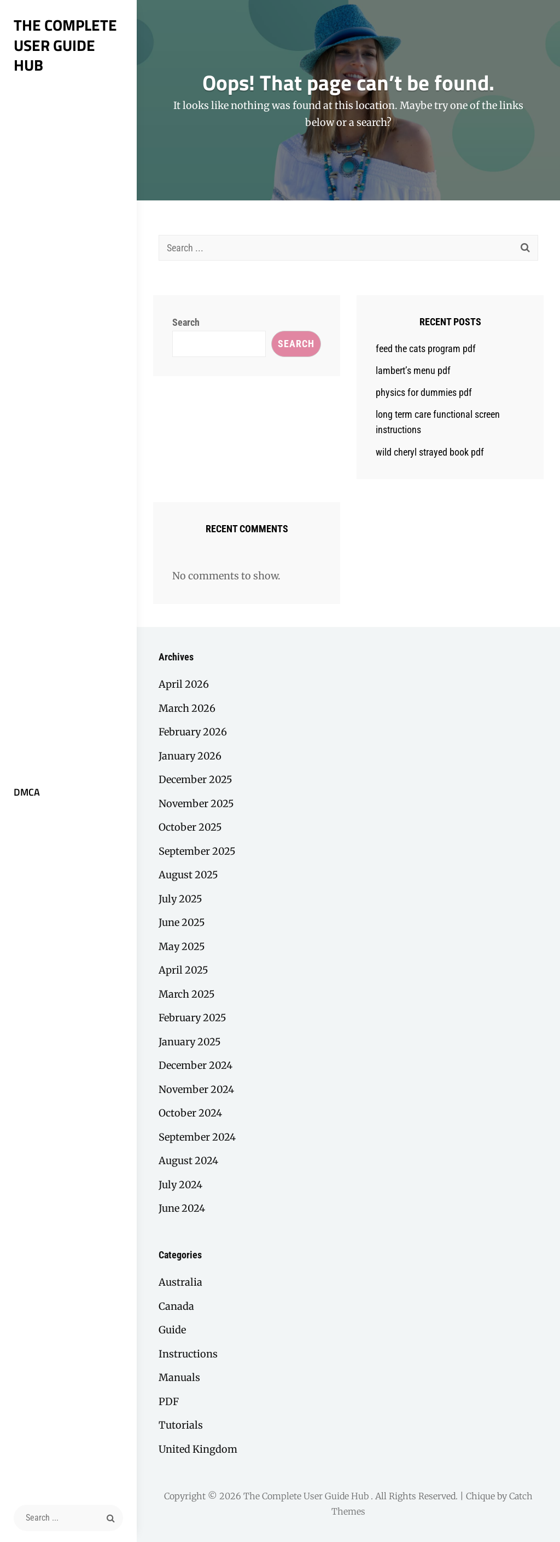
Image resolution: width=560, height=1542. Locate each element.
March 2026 (187, 708)
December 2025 (195, 779)
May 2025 (182, 946)
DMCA (27, 792)
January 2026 (190, 756)
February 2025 (192, 1017)
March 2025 (187, 994)
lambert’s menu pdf (413, 370)
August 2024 (188, 1160)
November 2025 (196, 803)
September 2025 (197, 851)
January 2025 (190, 1041)
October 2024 (190, 1113)
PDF (169, 1401)
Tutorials (181, 1425)
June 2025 (182, 922)
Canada (176, 1306)
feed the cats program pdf (426, 348)
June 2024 (182, 1208)
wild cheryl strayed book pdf (430, 452)
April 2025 (183, 970)
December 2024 (195, 1065)
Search (186, 322)
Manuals (179, 1377)
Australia (180, 1282)
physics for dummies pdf (424, 392)
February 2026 (193, 732)
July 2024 (180, 1184)
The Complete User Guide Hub (65, 45)
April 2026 (184, 684)
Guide (172, 1330)
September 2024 (197, 1137)
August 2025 (188, 874)
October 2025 (190, 827)
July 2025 (180, 899)
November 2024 (196, 1089)
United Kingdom (198, 1449)
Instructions (188, 1354)
